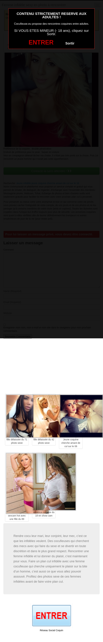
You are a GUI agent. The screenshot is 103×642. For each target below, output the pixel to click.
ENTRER (41, 42)
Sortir (69, 43)
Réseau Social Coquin (51, 630)
